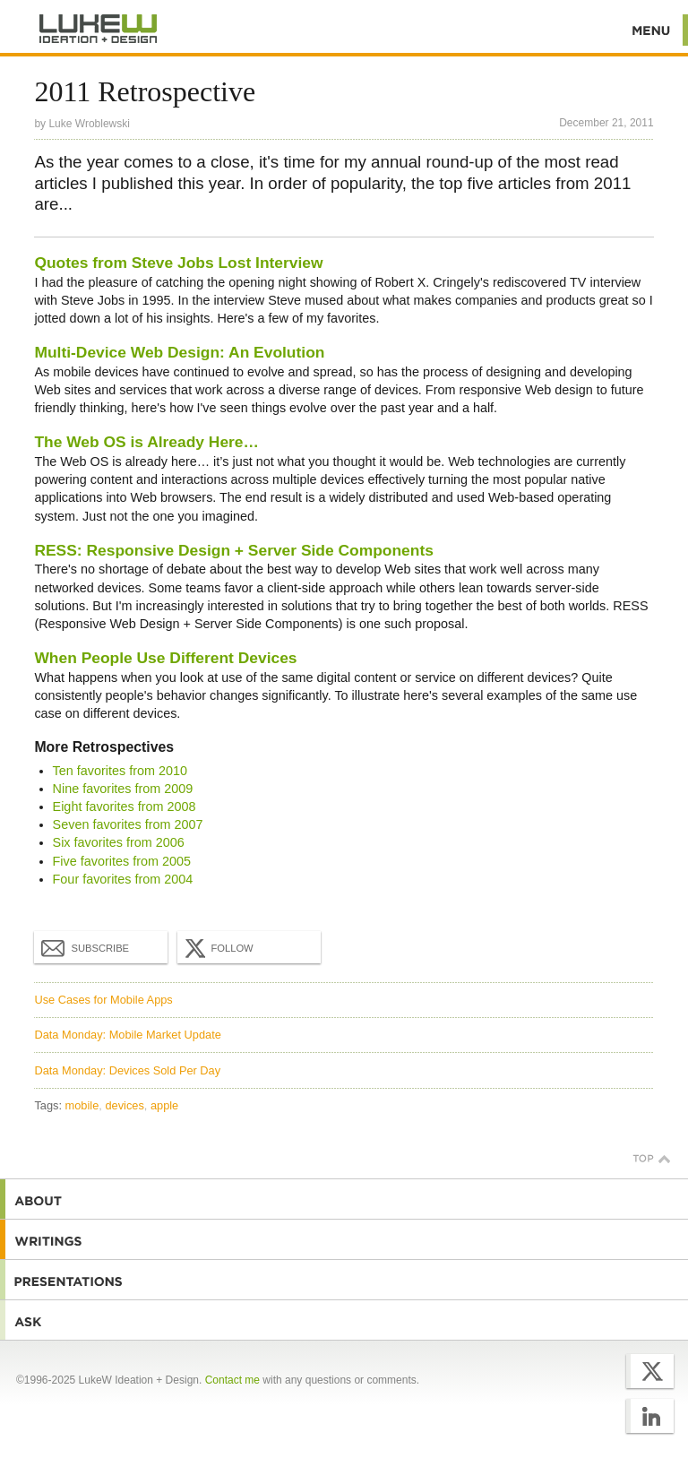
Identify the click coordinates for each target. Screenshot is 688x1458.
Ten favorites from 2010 (120, 771)
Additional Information (98, 29)
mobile (82, 1105)
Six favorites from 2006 (119, 842)
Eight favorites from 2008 (124, 806)
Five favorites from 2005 (122, 861)
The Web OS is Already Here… (146, 442)
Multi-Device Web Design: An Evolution (179, 352)
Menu (652, 30)
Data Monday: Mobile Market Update (127, 1034)
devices (124, 1105)
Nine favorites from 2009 (123, 788)
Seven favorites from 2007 (128, 824)
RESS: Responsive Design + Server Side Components (233, 550)
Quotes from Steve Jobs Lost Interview (178, 263)
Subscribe (85, 947)
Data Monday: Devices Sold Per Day (127, 1070)
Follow (217, 948)
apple (164, 1105)
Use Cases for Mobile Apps (103, 999)
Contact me (232, 1380)
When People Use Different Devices (165, 658)
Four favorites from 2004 (123, 879)
